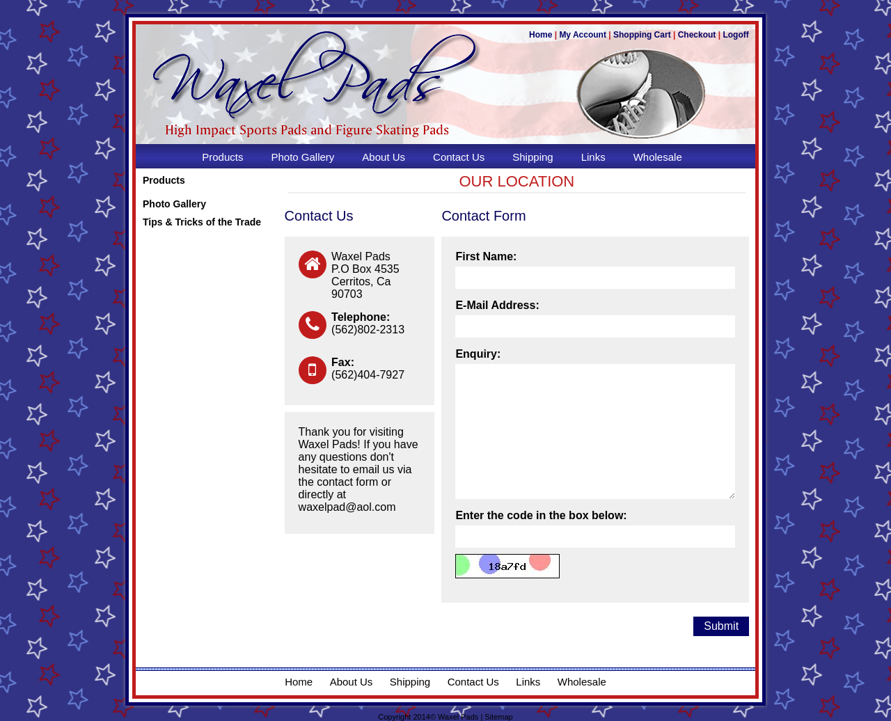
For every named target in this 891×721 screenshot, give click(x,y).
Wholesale (582, 682)
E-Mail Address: (497, 305)
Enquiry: (477, 354)
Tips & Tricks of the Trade (202, 222)
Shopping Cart (642, 35)
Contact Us (473, 682)
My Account (582, 35)
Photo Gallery (174, 203)
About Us (351, 682)
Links (528, 682)
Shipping (410, 682)
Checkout (697, 35)
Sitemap (498, 717)
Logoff (735, 35)
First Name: (486, 256)
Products (164, 180)
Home (540, 35)
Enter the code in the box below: (540, 515)
